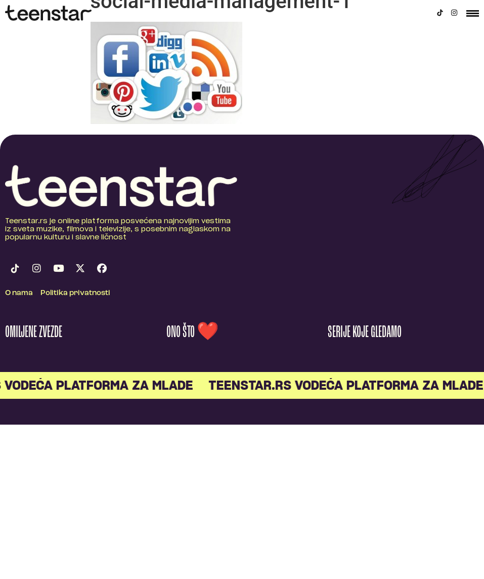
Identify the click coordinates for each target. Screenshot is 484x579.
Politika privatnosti (75, 293)
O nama (19, 293)
